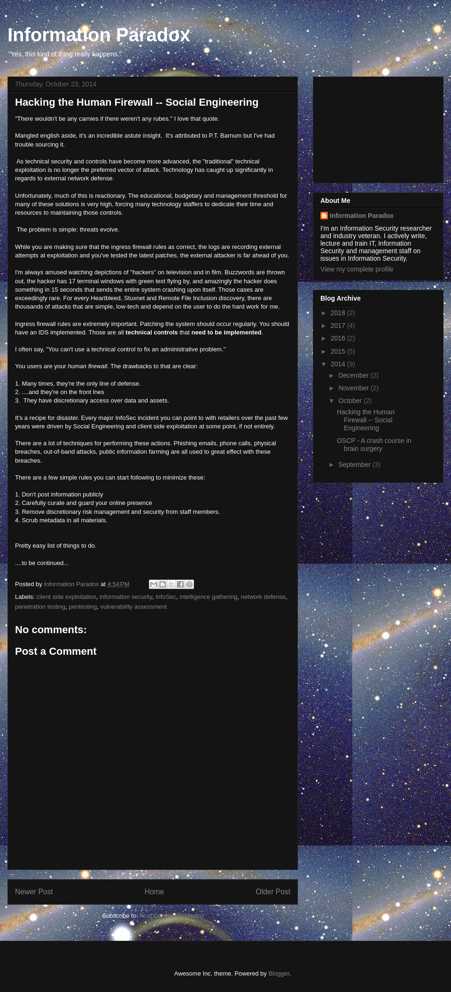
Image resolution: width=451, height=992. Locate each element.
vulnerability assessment (133, 606)
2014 (339, 364)
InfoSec (166, 596)
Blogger (278, 973)
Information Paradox (99, 34)
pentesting (83, 606)
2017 (339, 325)
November (354, 388)
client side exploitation (66, 596)
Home (154, 892)
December (354, 375)
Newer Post (34, 892)
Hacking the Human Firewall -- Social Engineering (366, 420)
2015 (339, 351)
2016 (339, 338)
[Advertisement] (367, 127)
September (355, 464)
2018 (339, 313)
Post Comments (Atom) (171, 915)
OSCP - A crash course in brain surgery (374, 444)
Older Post (273, 892)
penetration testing (40, 606)
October (351, 400)
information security (126, 596)
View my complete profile (356, 269)
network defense (263, 596)
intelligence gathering (208, 596)
